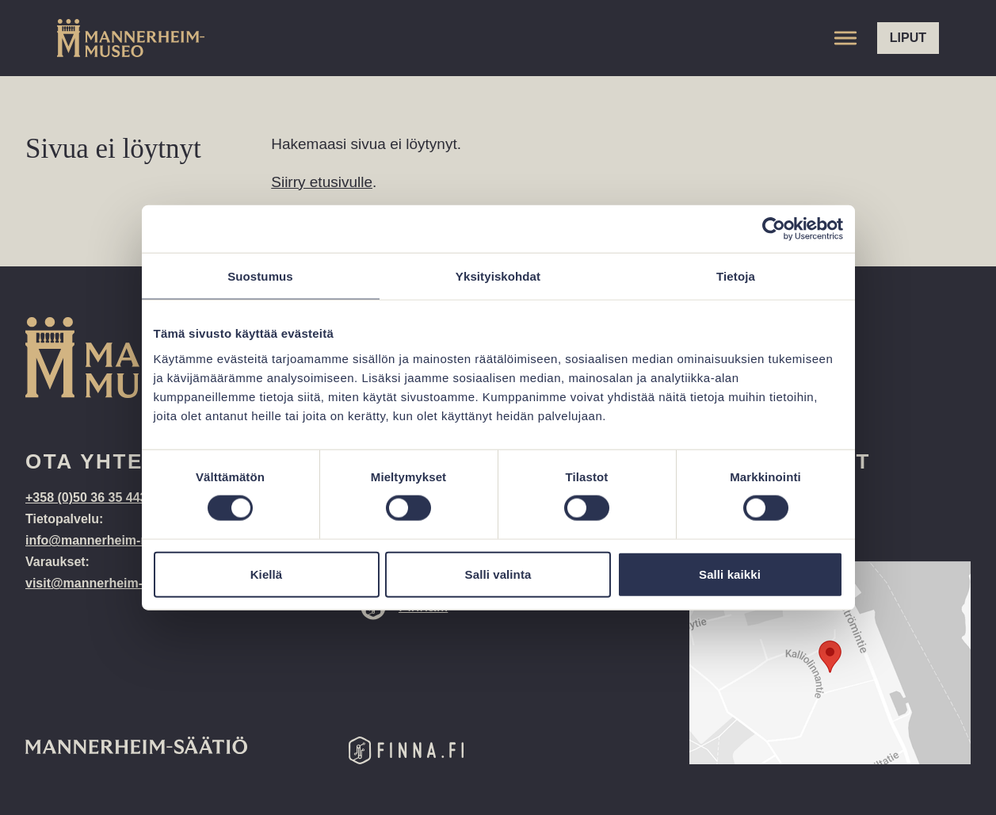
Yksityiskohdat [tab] (498, 276)
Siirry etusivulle (321, 182)
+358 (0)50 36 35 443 (88, 497)
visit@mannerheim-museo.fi (110, 583)
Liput (908, 37)
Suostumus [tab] (260, 276)
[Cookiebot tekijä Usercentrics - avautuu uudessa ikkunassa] (773, 229)
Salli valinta (498, 573)
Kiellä (266, 573)
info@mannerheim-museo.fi (109, 540)
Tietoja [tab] (735, 276)
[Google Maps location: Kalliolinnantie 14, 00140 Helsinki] (830, 662)
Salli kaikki (730, 573)
